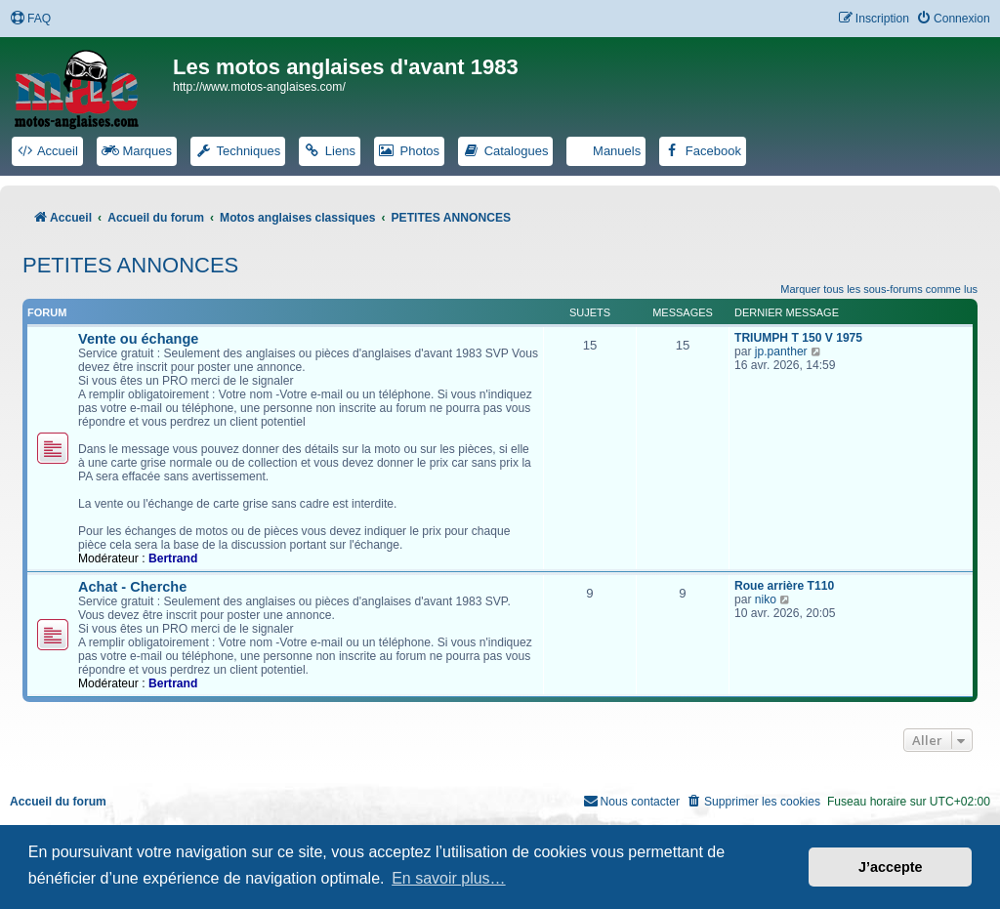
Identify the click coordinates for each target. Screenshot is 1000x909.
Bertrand (172, 558)
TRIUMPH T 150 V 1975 (798, 338)
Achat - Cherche (132, 587)
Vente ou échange (138, 339)
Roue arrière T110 (784, 586)
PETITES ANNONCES (130, 265)
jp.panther (781, 351)
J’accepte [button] (890, 867)
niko (765, 599)
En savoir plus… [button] (449, 878)
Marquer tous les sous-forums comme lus (879, 289)
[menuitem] (30, 19)
